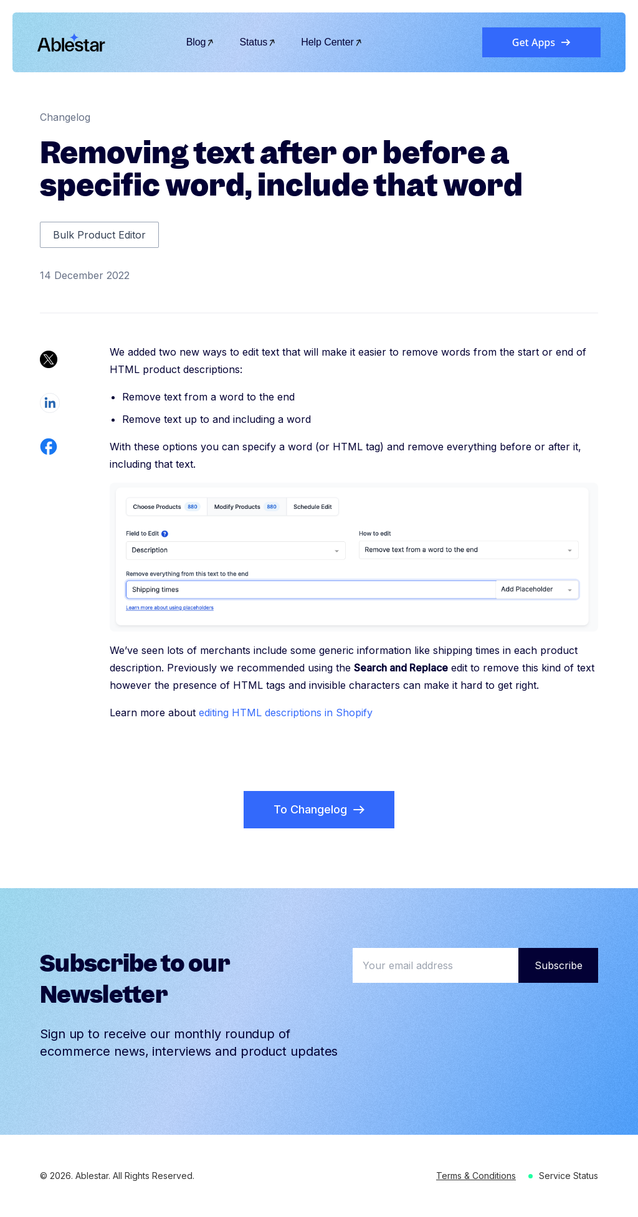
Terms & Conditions (476, 1175)
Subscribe (559, 965)
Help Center (332, 42)
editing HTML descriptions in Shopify (286, 712)
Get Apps (541, 42)
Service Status (568, 1175)
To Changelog (319, 809)
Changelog (65, 117)
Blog (200, 42)
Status (257, 42)
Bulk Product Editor (99, 235)
